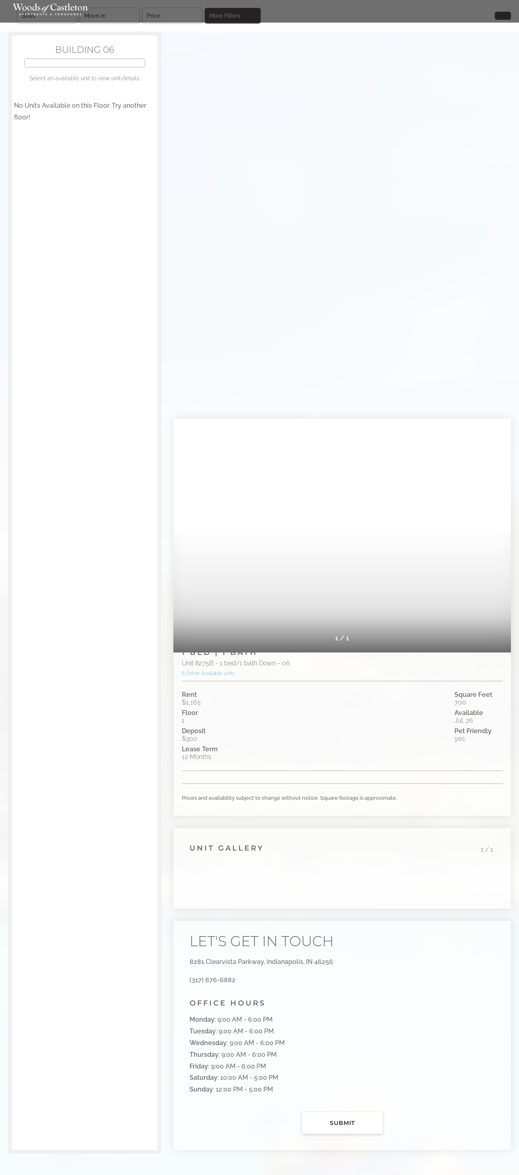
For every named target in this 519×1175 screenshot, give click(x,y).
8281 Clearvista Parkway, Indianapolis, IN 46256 (261, 962)
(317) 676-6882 (213, 980)
